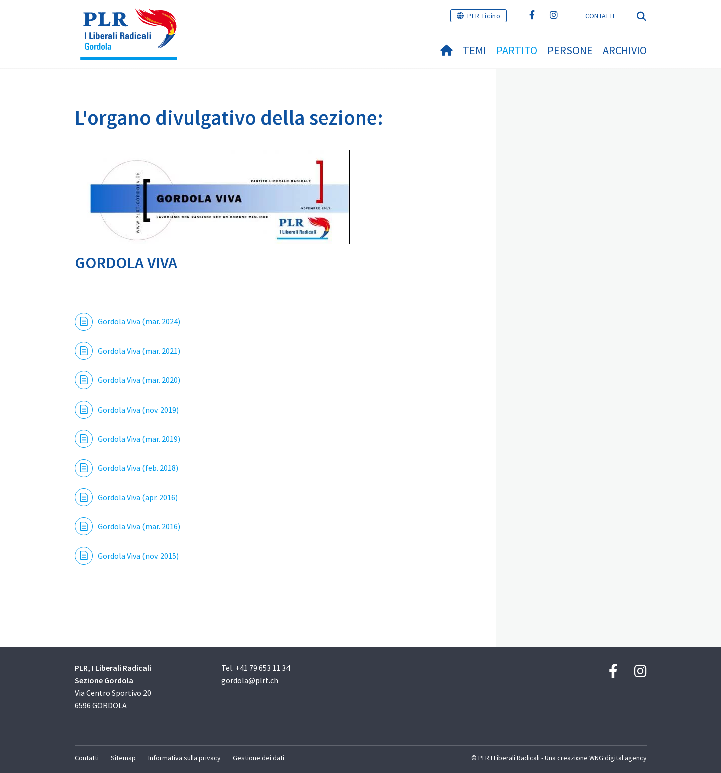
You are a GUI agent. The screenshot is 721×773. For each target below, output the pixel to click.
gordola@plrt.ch (249, 680)
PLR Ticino (483, 15)
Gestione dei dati (258, 757)
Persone (570, 50)
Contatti (599, 15)
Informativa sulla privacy (184, 757)
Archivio (625, 50)
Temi (474, 50)
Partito (516, 50)
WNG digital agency (618, 757)
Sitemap (123, 757)
